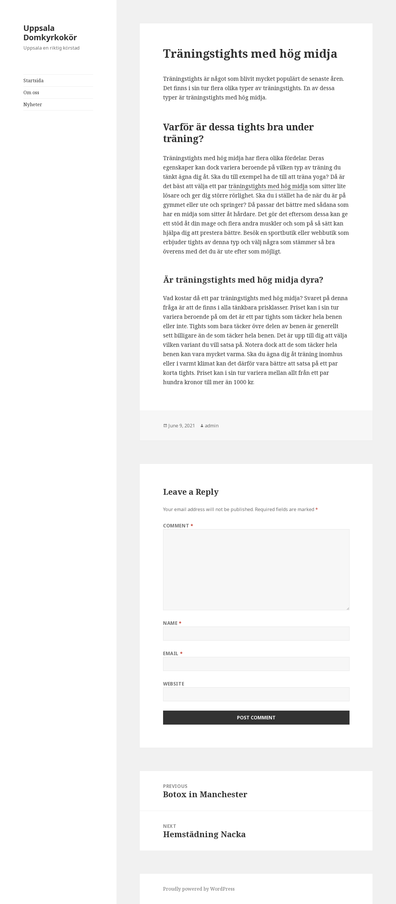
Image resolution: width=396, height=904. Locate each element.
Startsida (33, 80)
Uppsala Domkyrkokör (50, 32)
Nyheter (32, 104)
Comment (178, 525)
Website (173, 684)
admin (212, 425)
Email (173, 653)
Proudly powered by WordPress (199, 889)
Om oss (31, 92)
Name (172, 623)
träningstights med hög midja (268, 186)
